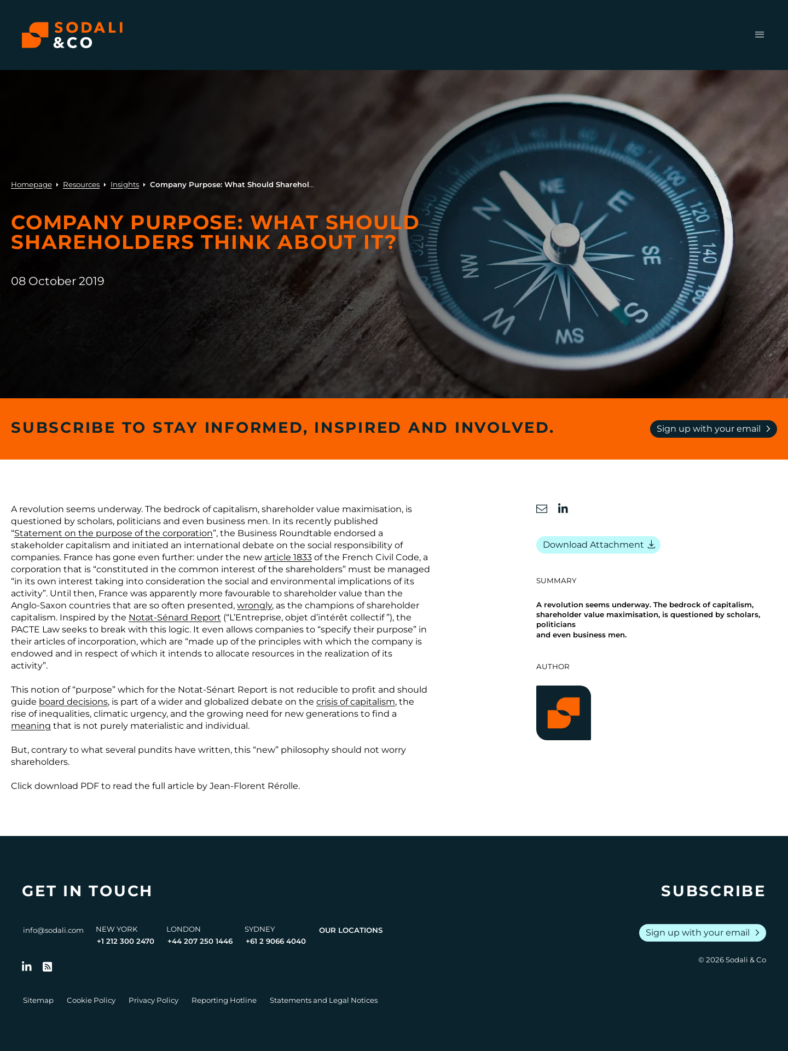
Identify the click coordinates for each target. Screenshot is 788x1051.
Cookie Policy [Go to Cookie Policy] (91, 1000)
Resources (81, 184)
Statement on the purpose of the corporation (113, 533)
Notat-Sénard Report (175, 617)
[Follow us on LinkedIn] (27, 966)
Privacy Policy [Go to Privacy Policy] (153, 1000)
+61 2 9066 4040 (276, 941)
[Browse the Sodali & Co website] (72, 35)
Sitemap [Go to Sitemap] (38, 1000)
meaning (31, 726)
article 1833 (288, 557)
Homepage (31, 184)
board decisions (73, 701)
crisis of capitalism (355, 701)
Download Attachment (600, 545)
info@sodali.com (53, 930)
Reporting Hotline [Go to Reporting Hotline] (224, 1000)
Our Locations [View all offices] (351, 930)
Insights (125, 184)
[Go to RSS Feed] (48, 966)
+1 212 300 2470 (125, 941)
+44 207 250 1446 (200, 941)
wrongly (254, 605)
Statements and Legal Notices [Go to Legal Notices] (324, 1000)
